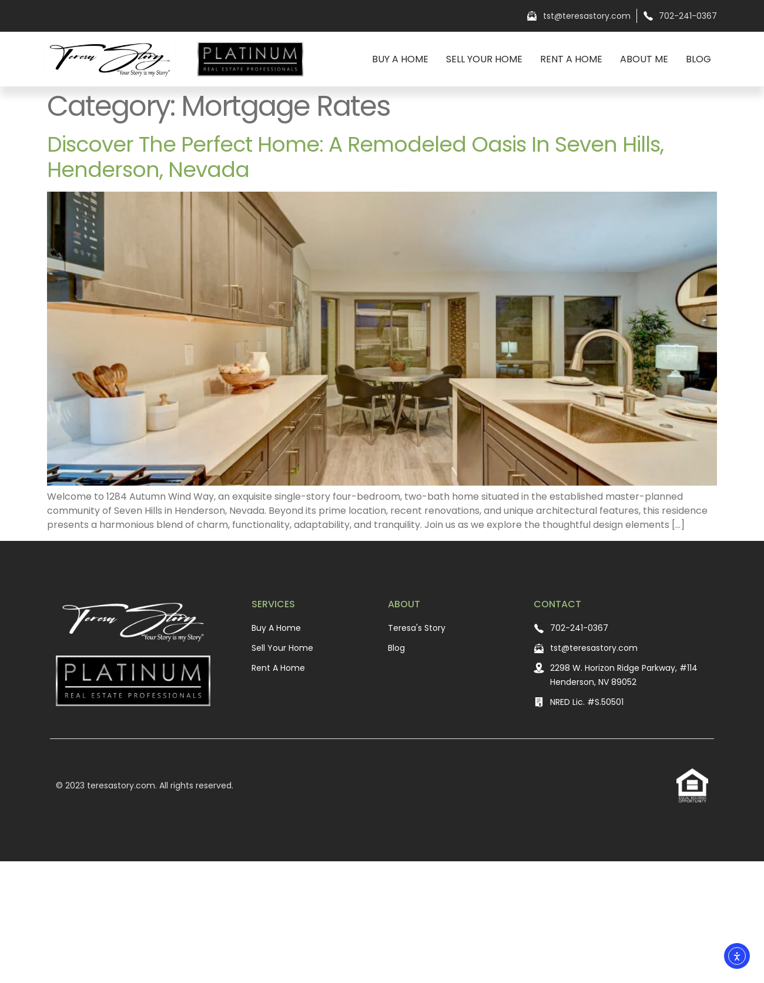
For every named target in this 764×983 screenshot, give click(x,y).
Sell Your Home (484, 59)
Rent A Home (571, 59)
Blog (698, 59)
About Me (644, 59)
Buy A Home (400, 59)
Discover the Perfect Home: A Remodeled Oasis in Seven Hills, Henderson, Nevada (355, 157)
